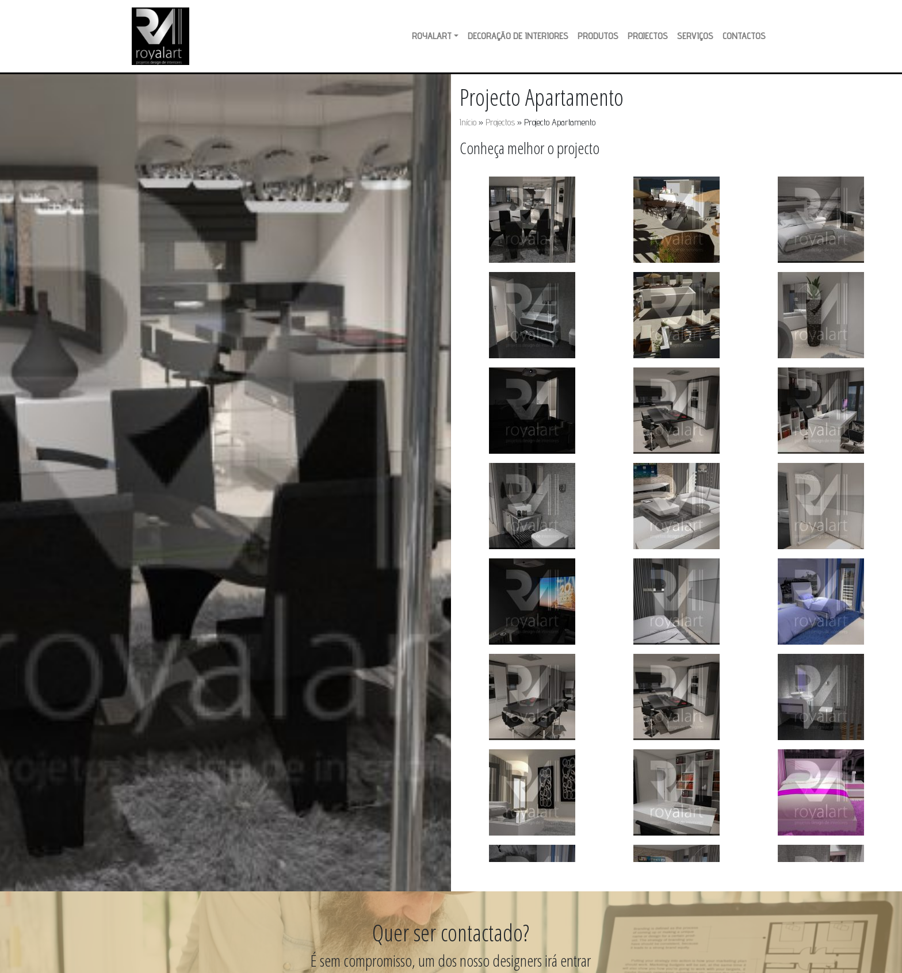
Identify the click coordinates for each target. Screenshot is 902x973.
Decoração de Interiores (518, 35)
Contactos (744, 35)
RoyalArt (432, 35)
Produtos (598, 35)
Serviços (695, 35)
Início (468, 122)
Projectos (648, 35)
